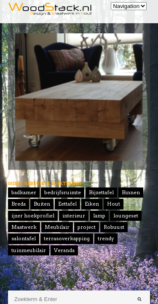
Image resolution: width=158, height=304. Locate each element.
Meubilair (57, 227)
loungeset (125, 215)
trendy (106, 238)
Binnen (131, 192)
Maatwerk (24, 227)
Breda (18, 204)
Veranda (64, 250)
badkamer (23, 192)
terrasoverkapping (67, 238)
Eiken (92, 204)
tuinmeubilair (28, 250)
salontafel (23, 238)
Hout (113, 204)
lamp (99, 215)
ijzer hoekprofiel (32, 215)
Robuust (114, 227)
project (87, 227)
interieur (73, 215)
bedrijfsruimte (62, 192)
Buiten (42, 204)
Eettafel (67, 204)
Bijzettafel (101, 192)
